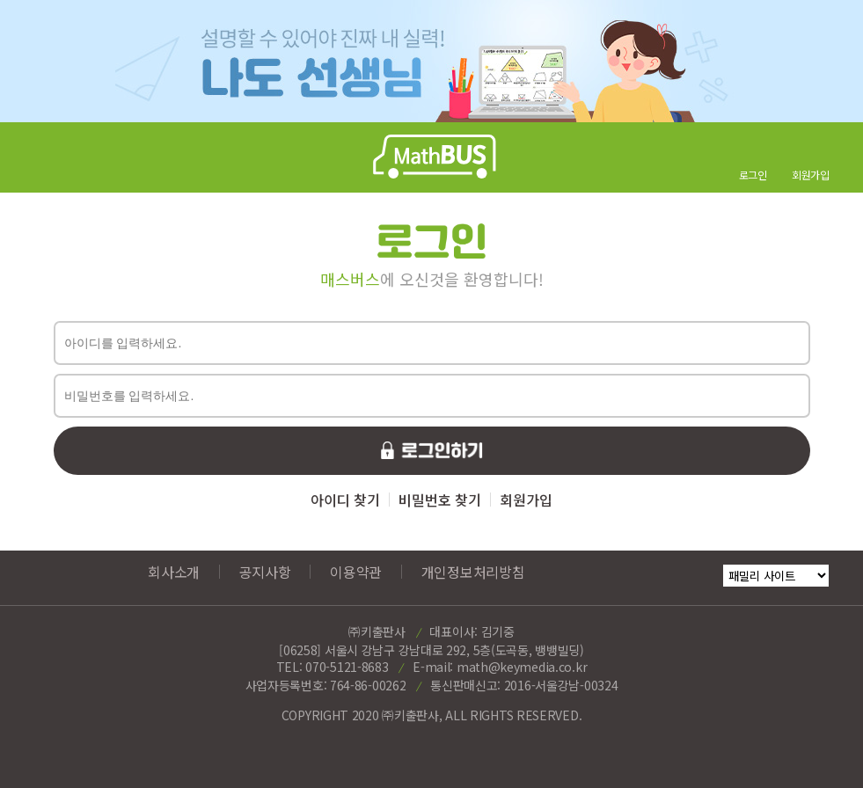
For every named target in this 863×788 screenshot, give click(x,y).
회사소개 (174, 572)
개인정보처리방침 (473, 572)
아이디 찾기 (345, 499)
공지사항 (265, 572)
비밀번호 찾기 (440, 499)
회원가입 (526, 499)
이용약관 (356, 572)
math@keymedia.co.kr (522, 666)
